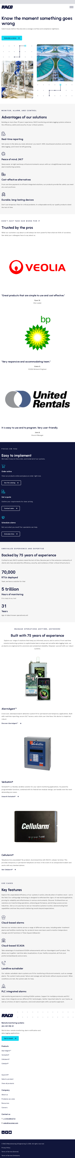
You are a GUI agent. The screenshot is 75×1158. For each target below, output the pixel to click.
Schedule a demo (10, 38)
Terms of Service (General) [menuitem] (10, 1151)
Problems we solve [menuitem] (8, 1099)
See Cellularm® (7, 870)
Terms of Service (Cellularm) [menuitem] (11, 1155)
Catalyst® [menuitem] (5, 1063)
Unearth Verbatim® (9, 796)
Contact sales (9, 508)
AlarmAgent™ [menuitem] (6, 1051)
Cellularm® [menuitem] (5, 1059)
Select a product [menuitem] (7, 1079)
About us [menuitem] (5, 1095)
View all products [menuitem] (8, 1083)
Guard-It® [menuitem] (5, 1075)
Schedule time (9, 534)
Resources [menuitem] (5, 1103)
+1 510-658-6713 (9, 1119)
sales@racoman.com (10, 1123)
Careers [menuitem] (5, 1107)
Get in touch (8, 1038)
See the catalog (9, 483)
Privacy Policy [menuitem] (6, 1148)
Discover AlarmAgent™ (10, 723)
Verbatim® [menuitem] (5, 1055)
